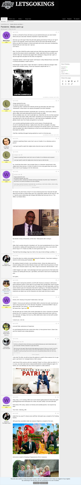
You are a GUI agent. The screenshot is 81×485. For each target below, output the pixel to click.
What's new (12, 19)
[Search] (76, 18)
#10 (58, 338)
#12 (58, 413)
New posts (3, 21)
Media (20, 19)
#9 (58, 323)
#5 (58, 171)
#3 (58, 138)
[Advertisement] (29, 13)
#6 (58, 255)
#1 (58, 32)
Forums (4, 19)
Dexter (63, 68)
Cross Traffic (64, 73)
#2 (58, 100)
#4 (58, 151)
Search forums (10, 21)
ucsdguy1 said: (17, 154)
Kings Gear (28, 19)
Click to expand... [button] (36, 187)
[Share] (56, 32)
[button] (16, 18)
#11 (58, 397)
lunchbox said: (17, 174)
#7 (58, 280)
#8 (58, 297)
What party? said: (18, 341)
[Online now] (6, 262)
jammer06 (64, 70)
